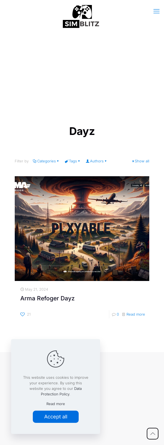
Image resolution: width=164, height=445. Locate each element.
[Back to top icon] (152, 433)
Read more (135, 314)
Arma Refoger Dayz (47, 298)
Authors (96, 161)
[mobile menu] (156, 11)
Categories (46, 161)
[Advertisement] (82, 75)
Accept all (55, 417)
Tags (72, 161)
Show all (140, 161)
